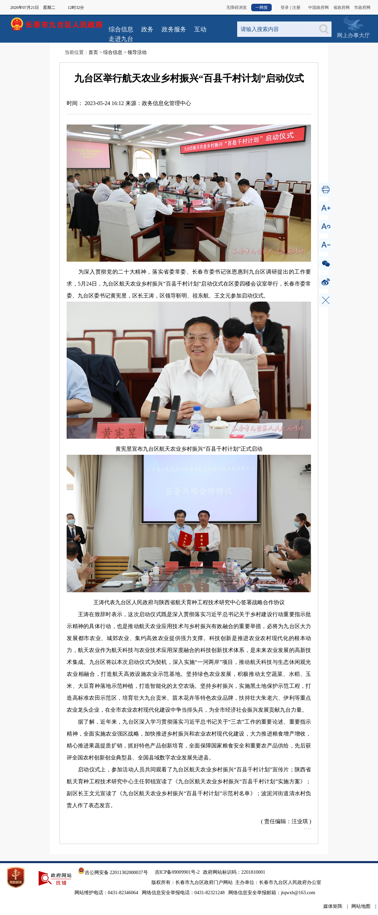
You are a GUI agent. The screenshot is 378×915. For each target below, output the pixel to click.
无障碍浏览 (236, 7)
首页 (93, 52)
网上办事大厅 (353, 23)
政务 (147, 29)
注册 (296, 7)
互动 (200, 29)
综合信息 (121, 29)
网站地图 (360, 906)
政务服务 (174, 29)
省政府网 (341, 7)
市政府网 (362, 7)
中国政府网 (318, 7)
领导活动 (137, 52)
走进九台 (121, 39)
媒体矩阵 (332, 906)
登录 (285, 7)
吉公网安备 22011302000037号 (113, 872)
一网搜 (261, 7)
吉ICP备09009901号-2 (177, 872)
